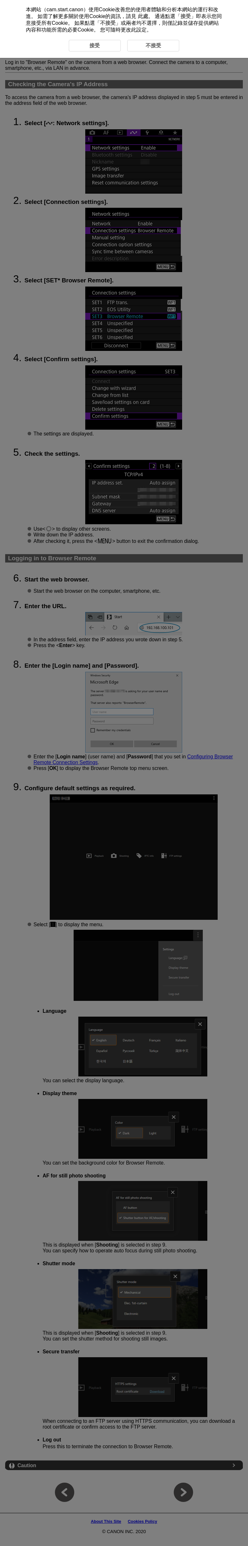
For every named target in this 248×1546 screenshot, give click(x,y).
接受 (186, 16)
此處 (143, 16)
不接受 (108, 23)
